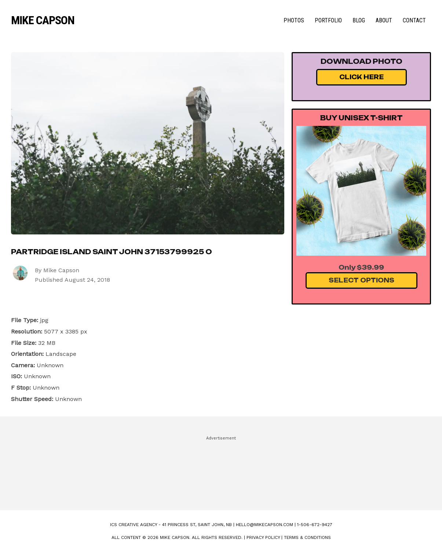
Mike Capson (42, 20)
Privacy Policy (263, 537)
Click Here (361, 77)
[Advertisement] (221, 470)
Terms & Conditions (307, 537)
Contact (414, 20)
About (384, 20)
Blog (358, 20)
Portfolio (328, 20)
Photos (294, 20)
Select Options (361, 280)
